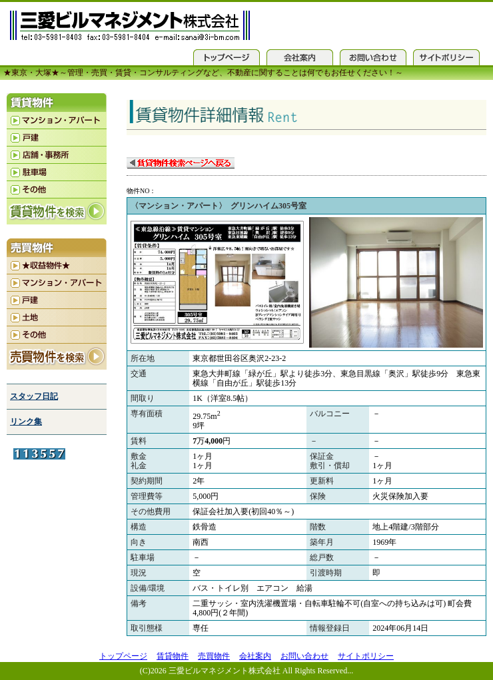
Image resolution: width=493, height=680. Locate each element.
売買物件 (214, 656)
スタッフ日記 (34, 396)
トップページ (123, 656)
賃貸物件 (173, 656)
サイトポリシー (366, 656)
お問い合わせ (304, 656)
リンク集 (26, 421)
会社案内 (255, 656)
